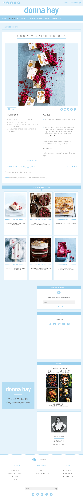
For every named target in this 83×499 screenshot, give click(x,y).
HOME (4, 18)
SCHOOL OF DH (22, 18)
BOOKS (47, 18)
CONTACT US (15, 471)
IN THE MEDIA (59, 444)
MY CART (74, 3)
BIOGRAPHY (59, 441)
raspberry (34, 178)
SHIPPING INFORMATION (15, 474)
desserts (21, 178)
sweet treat (42, 178)
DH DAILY (40, 18)
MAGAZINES (56, 18)
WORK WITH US (67, 474)
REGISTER (59, 307)
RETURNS (15, 477)
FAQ (15, 480)
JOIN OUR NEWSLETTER (41, 474)
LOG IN (66, 3)
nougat (27, 178)
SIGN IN (41, 471)
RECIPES (12, 18)
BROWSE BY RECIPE (11, 27)
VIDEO (32, 18)
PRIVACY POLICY (68, 477)
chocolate (13, 178)
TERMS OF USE (67, 471)
